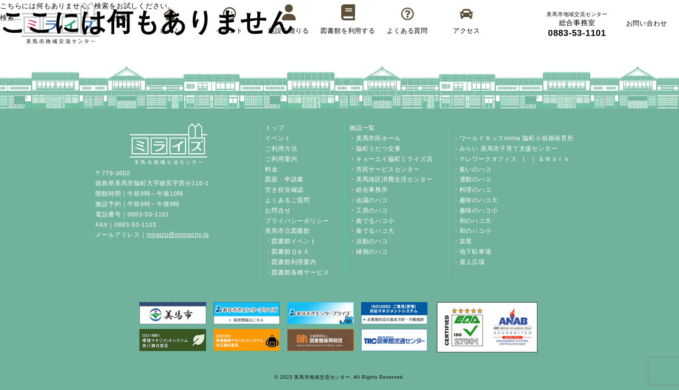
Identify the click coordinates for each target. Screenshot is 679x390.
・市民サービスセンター (384, 169)
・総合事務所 (368, 189)
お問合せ (278, 210)
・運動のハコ (472, 179)
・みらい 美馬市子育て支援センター (505, 148)
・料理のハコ (472, 189)
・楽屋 (462, 241)
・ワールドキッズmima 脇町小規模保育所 (513, 138)
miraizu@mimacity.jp (178, 234)
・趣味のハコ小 (475, 210)
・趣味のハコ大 (475, 200)
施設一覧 (362, 127)
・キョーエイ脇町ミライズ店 (391, 158)
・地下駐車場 (472, 251)
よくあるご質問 (287, 200)
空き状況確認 (284, 189)
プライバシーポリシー (297, 220)
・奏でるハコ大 (371, 230)
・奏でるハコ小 (371, 220)
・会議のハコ (368, 200)
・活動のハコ (368, 241)
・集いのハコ (472, 169)
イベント (278, 138)
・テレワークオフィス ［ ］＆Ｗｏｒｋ (511, 158)
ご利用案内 (281, 158)
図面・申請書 (284, 179)
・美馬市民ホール (375, 138)
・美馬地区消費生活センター (391, 179)
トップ (274, 127)
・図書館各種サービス (297, 272)
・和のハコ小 (472, 230)
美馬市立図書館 (287, 230)
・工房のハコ (368, 210)
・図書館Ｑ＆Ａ (287, 251)
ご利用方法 (281, 148)
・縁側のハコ (368, 251)
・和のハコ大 (472, 220)
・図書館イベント (290, 241)
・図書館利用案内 (290, 261)
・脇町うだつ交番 (375, 148)
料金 (271, 169)
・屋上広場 (469, 261)
